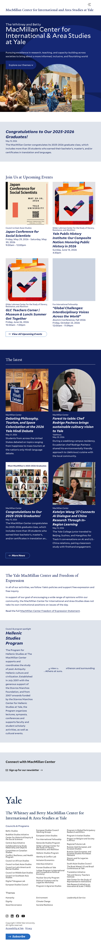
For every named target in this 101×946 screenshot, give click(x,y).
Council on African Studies (17, 861)
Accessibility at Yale (15, 928)
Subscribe (18, 936)
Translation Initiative (76, 872)
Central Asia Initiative (15, 843)
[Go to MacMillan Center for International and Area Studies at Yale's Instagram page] (7, 916)
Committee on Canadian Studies (16, 851)
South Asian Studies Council (79, 864)
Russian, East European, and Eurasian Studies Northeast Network (79, 853)
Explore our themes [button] (20, 65)
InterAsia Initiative (44, 864)
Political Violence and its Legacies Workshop (47, 881)
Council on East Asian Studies (19, 864)
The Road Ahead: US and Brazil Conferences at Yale (80, 867)
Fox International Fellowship (48, 839)
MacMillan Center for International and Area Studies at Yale (50, 10)
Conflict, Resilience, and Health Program (19, 856)
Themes (10, 893)
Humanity (10, 898)
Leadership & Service (76, 898)
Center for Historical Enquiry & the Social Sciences (19, 838)
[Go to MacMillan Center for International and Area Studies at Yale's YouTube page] (23, 916)
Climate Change (43, 901)
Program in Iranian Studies (78, 836)
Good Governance (14, 905)
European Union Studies (46, 836)
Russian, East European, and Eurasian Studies (79, 848)
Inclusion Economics (45, 860)
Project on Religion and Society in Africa (81, 839)
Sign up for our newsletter (24, 770)
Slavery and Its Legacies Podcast (77, 859)
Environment (42, 898)
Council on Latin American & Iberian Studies (18, 868)
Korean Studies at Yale (46, 868)
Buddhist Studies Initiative (17, 835)
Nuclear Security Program (47, 878)
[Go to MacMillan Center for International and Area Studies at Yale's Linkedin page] (12, 916)
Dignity (9, 901)
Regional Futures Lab (76, 844)
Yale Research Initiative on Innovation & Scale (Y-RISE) (79, 885)
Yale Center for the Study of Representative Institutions (79, 880)
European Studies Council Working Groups (47, 831)
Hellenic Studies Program (14, 642)
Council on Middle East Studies (19, 873)
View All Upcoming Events (27, 336)
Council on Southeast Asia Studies (17, 876)
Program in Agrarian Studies (48, 886)
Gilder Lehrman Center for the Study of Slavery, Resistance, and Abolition (48, 847)
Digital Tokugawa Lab (15, 881)
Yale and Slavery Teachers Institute (78, 876)
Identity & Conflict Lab (46, 857)
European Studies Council (17, 885)
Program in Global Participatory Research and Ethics (81, 831)
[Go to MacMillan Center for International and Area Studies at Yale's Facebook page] (17, 916)
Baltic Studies (12, 831)
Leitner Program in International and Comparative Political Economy (50, 872)
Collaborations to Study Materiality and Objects (16, 847)
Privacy (28, 928)
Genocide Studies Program (48, 843)
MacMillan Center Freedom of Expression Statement (50, 612)
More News (18, 557)
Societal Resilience (44, 905)
